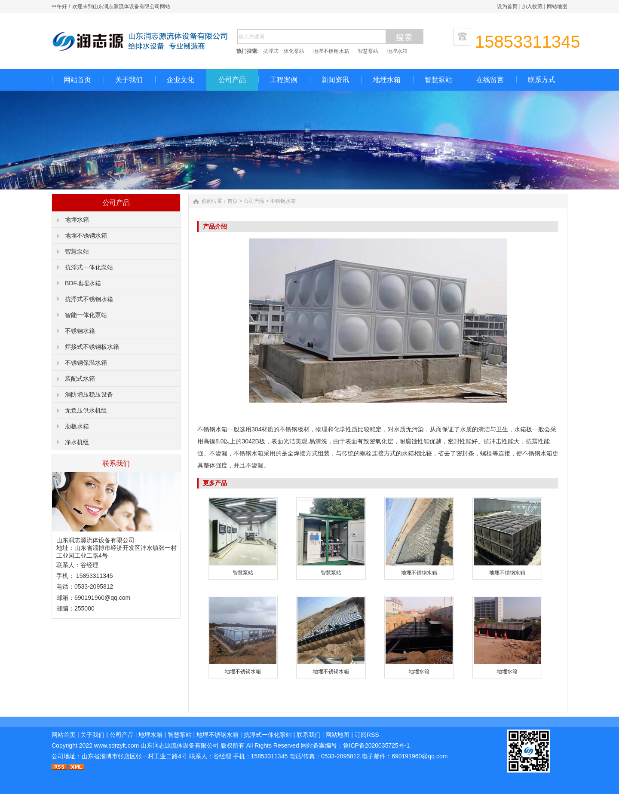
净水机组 (77, 442)
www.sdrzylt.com (116, 745)
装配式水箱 (80, 378)
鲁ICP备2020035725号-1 (376, 745)
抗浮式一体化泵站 (283, 51)
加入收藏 (532, 6)
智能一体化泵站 (86, 314)
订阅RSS (367, 734)
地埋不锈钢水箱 (331, 51)
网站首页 (77, 79)
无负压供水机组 (86, 410)
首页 (232, 201)
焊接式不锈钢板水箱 (92, 346)
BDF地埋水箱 (83, 283)
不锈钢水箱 (80, 330)
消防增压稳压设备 (89, 394)
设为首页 (507, 6)
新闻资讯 (335, 79)
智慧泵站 (368, 51)
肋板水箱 (77, 426)
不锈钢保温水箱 (86, 362)
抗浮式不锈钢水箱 (89, 299)
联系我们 (309, 734)
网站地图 (557, 6)
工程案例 (283, 79)
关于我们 (129, 79)
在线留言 (490, 79)
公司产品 (232, 79)
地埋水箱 (397, 51)
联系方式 (541, 79)
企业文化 (180, 79)
